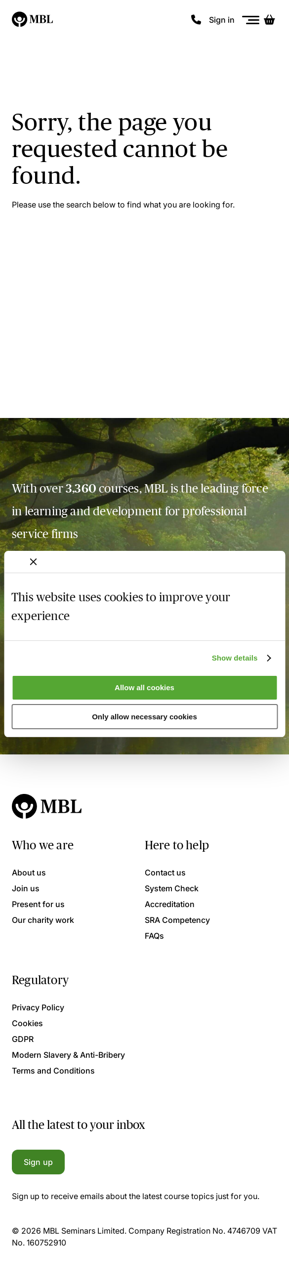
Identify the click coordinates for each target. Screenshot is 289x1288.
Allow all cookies (144, 687)
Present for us (38, 904)
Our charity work (43, 920)
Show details (235, 658)
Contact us (165, 872)
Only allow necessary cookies (144, 716)
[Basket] (269, 20)
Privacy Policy (38, 1007)
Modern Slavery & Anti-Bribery (68, 1055)
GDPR (23, 1039)
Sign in (222, 20)
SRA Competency (177, 920)
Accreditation (170, 904)
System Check (172, 888)
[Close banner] (33, 561)
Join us (26, 888)
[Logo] (33, 19)
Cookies (27, 1023)
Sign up (38, 1162)
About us (29, 872)
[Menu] (251, 20)
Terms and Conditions (53, 1071)
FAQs (154, 936)
